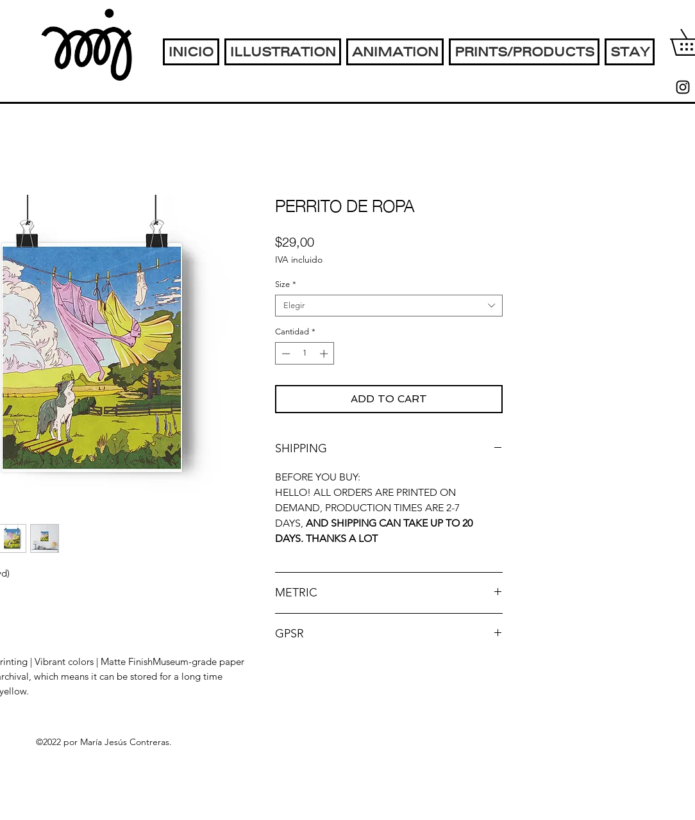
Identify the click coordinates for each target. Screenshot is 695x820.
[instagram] (683, 87)
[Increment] (325, 354)
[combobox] (389, 305)
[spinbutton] (304, 354)
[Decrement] (284, 354)
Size (285, 284)
